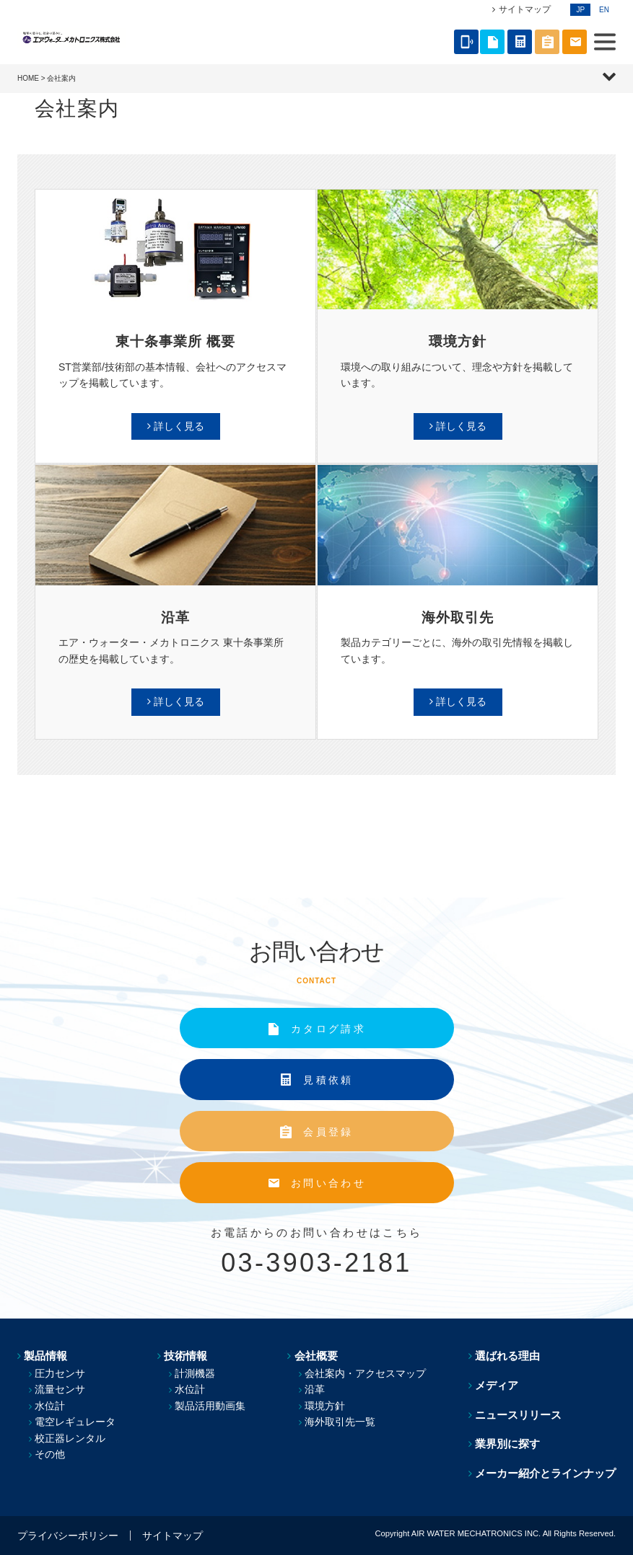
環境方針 (325, 1406)
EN (604, 10)
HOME (28, 78)
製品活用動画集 (210, 1406)
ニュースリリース (518, 1415)
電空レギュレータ (75, 1421)
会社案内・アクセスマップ (366, 1373)
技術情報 (185, 1356)
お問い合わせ (328, 1183)
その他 (50, 1454)
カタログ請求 (328, 1029)
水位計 (50, 1406)
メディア (496, 1385)
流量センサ (60, 1389)
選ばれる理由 (507, 1356)
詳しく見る (179, 426)
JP (580, 10)
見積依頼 (328, 1080)
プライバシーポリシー (67, 1535)
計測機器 (195, 1373)
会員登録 (328, 1132)
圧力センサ (60, 1373)
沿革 (315, 1389)
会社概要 (316, 1356)
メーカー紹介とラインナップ (545, 1473)
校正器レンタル (70, 1438)
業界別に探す (507, 1443)
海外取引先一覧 (340, 1421)
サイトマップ (525, 9)
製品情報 (45, 1356)
